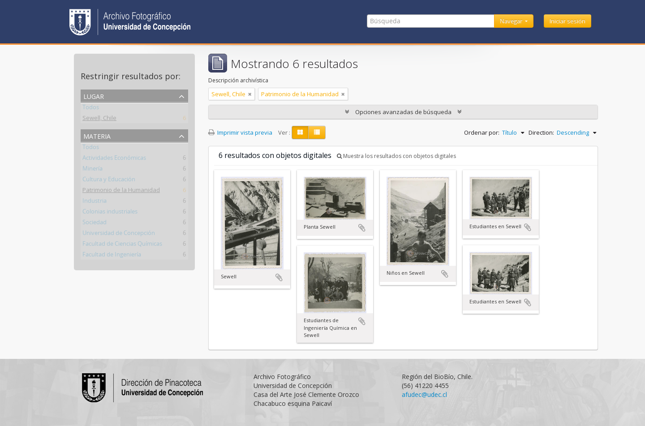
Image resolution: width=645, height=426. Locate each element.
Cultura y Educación (108, 181)
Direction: (541, 132)
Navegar (512, 21)
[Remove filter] (250, 93)
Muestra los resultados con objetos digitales (396, 156)
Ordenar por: (481, 132)
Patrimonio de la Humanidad (121, 191)
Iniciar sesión (567, 21)
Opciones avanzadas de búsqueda (403, 112)
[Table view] (317, 132)
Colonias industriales (110, 213)
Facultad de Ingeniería (111, 256)
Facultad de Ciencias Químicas (122, 245)
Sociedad (94, 224)
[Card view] (300, 132)
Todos (90, 109)
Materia (97, 135)
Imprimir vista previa (240, 132)
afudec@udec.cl (424, 394)
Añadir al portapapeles (279, 277)
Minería (92, 170)
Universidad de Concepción (118, 234)
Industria (94, 202)
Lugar (93, 95)
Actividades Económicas (114, 159)
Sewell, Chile (99, 119)
